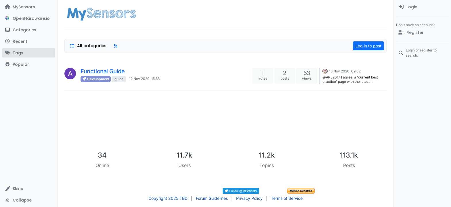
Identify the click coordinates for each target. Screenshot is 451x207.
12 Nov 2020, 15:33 (144, 78)
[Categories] (28, 29)
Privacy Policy (249, 198)
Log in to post (368, 45)
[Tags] (28, 52)
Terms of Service (287, 198)
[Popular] (28, 64)
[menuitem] (422, 7)
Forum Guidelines (212, 198)
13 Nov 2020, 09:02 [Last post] (345, 71)
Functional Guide (103, 71)
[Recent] (28, 41)
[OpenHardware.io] (28, 18)
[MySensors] (28, 7)
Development (95, 79)
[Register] (422, 32)
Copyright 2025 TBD (168, 198)
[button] (28, 188)
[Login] (422, 7)
